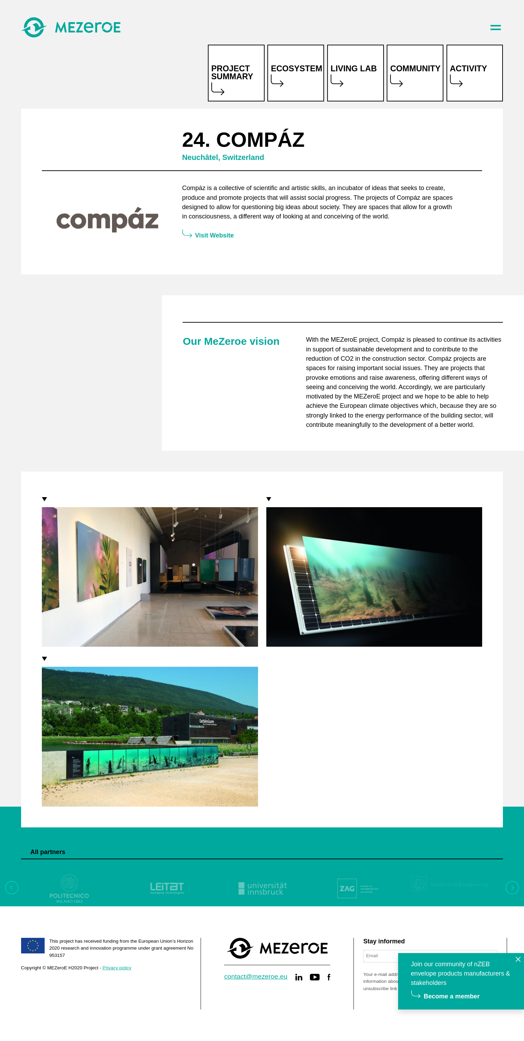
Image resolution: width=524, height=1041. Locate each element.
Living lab (354, 68)
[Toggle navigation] (495, 27)
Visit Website (214, 235)
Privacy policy (116, 967)
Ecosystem (296, 68)
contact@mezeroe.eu (255, 976)
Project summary (232, 72)
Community (415, 68)
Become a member (452, 996)
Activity (468, 68)
